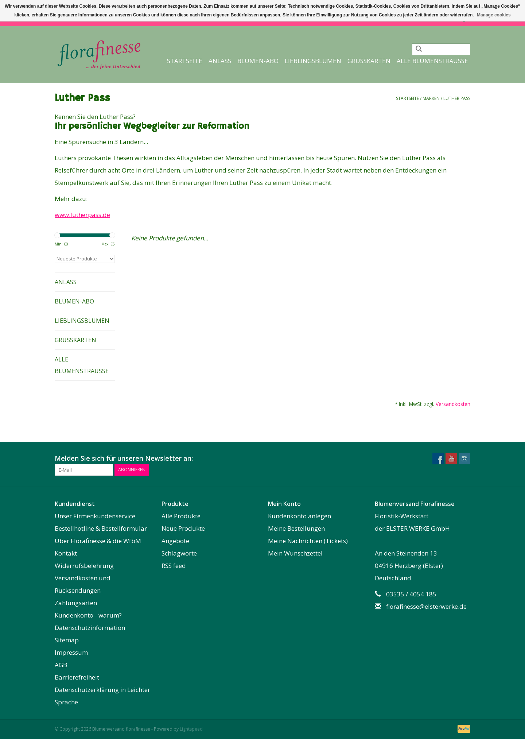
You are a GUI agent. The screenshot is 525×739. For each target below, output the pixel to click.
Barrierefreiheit (77, 677)
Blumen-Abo (258, 61)
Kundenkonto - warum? (88, 615)
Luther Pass (456, 98)
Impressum (71, 652)
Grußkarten (368, 61)
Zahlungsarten (76, 603)
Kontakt (66, 553)
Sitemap (67, 640)
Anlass (220, 61)
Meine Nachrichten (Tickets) (308, 541)
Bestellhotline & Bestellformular (101, 528)
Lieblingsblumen (313, 61)
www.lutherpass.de (82, 214)
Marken (431, 98)
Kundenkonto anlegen (299, 516)
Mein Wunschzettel (295, 553)
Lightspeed (191, 729)
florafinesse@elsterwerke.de (426, 606)
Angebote (175, 541)
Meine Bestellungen (296, 528)
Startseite (184, 61)
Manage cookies (494, 15)
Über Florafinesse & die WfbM (98, 541)
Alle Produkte (181, 516)
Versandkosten (453, 404)
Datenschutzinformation (90, 627)
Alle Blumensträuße (432, 61)
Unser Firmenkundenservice (95, 516)
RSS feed (174, 565)
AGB (61, 665)
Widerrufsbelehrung (84, 565)
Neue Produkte (183, 528)
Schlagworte (179, 553)
